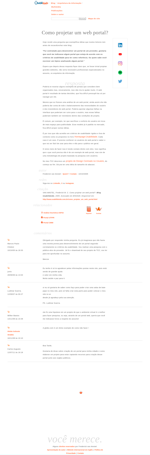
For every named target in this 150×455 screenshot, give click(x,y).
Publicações (56, 11)
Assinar (98, 213)
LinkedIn (56, 183)
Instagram (70, 183)
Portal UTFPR (48, 218)
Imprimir (89, 213)
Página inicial (41, 2)
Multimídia (56, 7)
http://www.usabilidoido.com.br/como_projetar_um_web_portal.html (70, 199)
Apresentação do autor (56, 450)
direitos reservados (67, 446)
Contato (73, 174)
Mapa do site (94, 19)
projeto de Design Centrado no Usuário (85, 161)
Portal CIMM (48, 223)
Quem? (66, 174)
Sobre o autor (57, 14)
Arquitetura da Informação (69, 3)
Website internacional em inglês (80, 450)
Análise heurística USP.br (53, 213)
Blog (53, 3)
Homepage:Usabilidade (85, 136)
